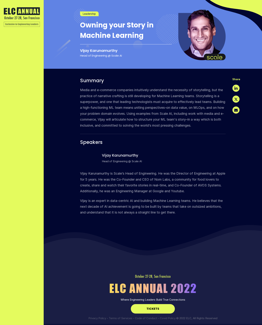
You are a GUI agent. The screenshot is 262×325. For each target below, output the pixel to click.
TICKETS (152, 309)
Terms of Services (120, 318)
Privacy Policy (97, 318)
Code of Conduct (146, 318)
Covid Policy (168, 318)
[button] (236, 89)
